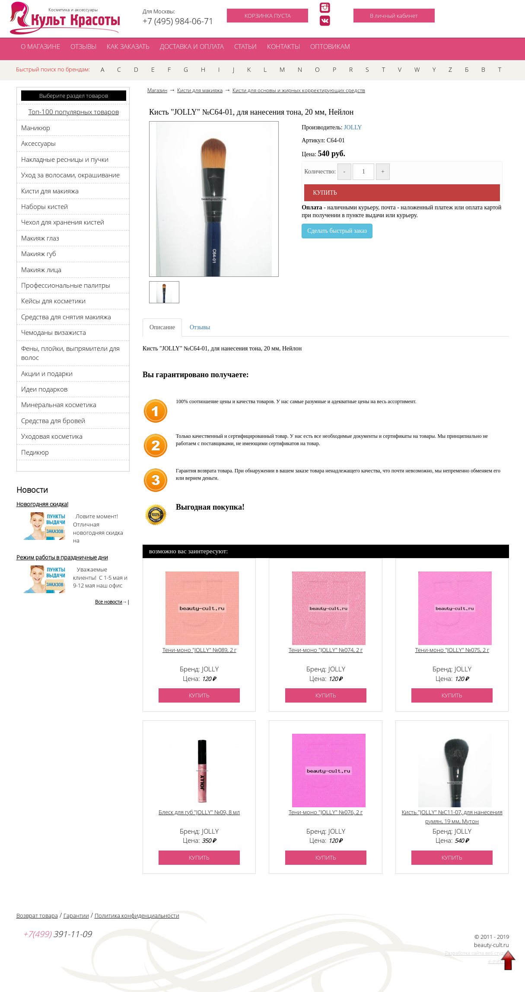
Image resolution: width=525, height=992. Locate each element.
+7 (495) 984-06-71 (178, 21)
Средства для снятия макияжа (66, 316)
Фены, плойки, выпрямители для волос (70, 353)
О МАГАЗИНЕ (40, 46)
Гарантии (76, 915)
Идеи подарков (44, 389)
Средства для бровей (53, 420)
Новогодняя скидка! (42, 504)
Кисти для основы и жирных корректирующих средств (298, 90)
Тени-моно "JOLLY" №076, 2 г (326, 812)
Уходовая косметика (52, 436)
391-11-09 (57, 934)
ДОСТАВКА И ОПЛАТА (192, 46)
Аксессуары (38, 143)
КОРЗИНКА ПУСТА (268, 15)
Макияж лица (41, 269)
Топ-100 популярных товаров (74, 111)
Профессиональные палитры (65, 285)
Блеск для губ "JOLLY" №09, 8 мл (199, 812)
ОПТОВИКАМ (330, 46)
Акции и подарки (47, 373)
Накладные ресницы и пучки (64, 159)
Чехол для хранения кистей (62, 222)
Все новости (108, 601)
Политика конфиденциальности (137, 915)
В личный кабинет (394, 15)
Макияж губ (38, 253)
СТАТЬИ (245, 46)
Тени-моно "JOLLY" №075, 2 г (452, 650)
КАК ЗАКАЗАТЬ (128, 46)
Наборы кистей (44, 206)
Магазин (157, 90)
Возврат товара (37, 915)
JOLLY (353, 127)
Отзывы (200, 327)
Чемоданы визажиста (53, 332)
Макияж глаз (40, 238)
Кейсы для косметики (53, 300)
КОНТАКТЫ (283, 46)
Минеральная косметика (58, 404)
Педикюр (35, 452)
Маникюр (35, 127)
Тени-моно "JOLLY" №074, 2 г (326, 650)
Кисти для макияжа (50, 190)
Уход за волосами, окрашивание (70, 174)
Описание (162, 327)
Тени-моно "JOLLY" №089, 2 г (199, 650)
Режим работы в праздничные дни (62, 557)
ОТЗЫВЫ (83, 46)
